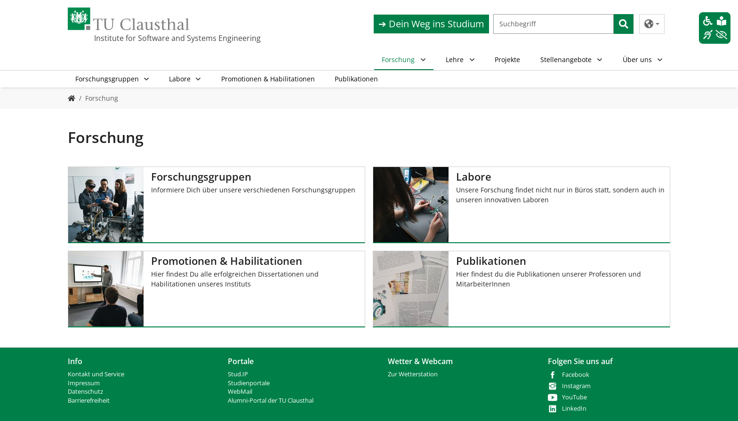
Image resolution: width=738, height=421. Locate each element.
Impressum (84, 383)
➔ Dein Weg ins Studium (431, 23)
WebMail (240, 392)
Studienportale (249, 383)
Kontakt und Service (96, 374)
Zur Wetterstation (413, 374)
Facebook (575, 375)
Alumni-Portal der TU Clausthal (270, 401)
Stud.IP (238, 374)
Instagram (576, 386)
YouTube (574, 397)
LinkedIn (574, 409)
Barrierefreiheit (89, 401)
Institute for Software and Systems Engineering (141, 38)
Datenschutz (85, 392)
